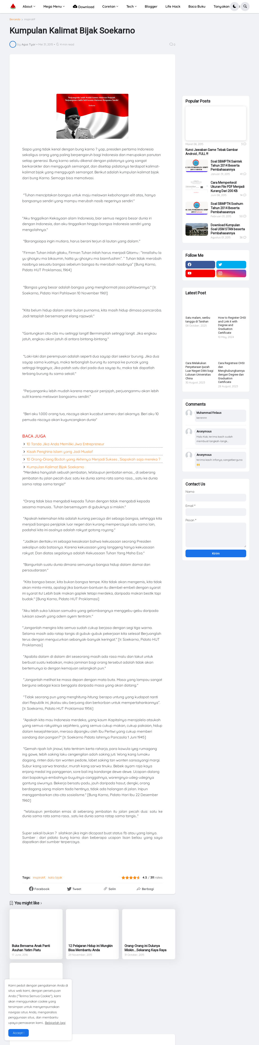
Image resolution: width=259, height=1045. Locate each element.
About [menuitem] (27, 6)
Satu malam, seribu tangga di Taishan (197, 319)
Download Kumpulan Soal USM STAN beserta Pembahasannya (228, 229)
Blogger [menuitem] (151, 6)
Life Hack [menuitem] (172, 6)
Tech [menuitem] (130, 6)
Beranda (14, 19)
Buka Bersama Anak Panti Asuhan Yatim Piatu (31, 948)
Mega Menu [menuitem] (52, 6)
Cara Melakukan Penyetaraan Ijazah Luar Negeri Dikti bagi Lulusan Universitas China (199, 370)
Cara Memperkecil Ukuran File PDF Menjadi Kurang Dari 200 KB (227, 186)
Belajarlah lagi (55, 1023)
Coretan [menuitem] (108, 6)
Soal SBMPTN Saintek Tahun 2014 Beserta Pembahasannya (226, 165)
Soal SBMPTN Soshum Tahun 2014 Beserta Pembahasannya (227, 208)
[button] (234, 6)
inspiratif (29, 19)
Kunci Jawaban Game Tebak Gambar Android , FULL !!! (211, 152)
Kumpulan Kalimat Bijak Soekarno (55, 467)
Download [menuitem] (83, 6)
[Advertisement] (123, 77)
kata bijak (55, 877)
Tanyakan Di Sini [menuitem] (227, 6)
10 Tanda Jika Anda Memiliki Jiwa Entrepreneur (65, 444)
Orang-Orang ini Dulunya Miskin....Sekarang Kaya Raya (145, 948)
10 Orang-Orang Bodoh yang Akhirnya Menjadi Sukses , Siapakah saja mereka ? (93, 459)
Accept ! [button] (18, 1033)
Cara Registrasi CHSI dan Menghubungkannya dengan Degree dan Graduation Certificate (231, 372)
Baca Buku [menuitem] (196, 6)
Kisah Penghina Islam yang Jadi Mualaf (60, 451)
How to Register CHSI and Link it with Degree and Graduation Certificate (232, 325)
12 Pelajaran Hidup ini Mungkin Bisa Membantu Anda (90, 948)
